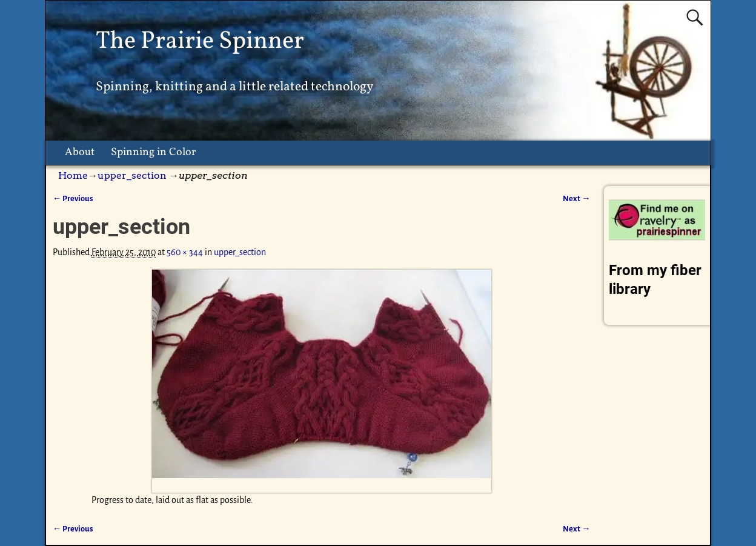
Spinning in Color (153, 152)
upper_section (132, 175)
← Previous (73, 198)
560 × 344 (185, 252)
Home (73, 175)
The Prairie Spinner (200, 41)
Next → (576, 198)
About (79, 152)
